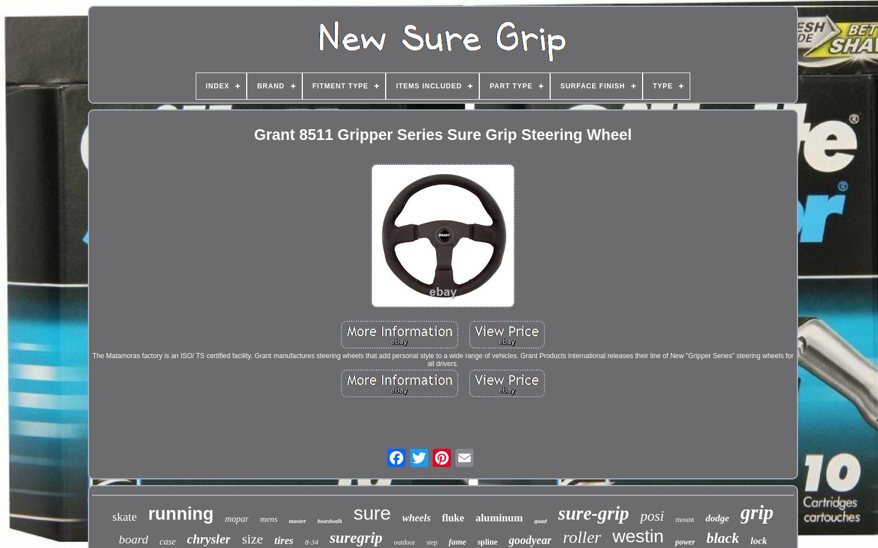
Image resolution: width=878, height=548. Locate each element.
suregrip (356, 537)
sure (372, 513)
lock (758, 541)
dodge (717, 518)
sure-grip (593, 513)
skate (124, 517)
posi (652, 516)
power (685, 542)
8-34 (312, 542)
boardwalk (330, 521)
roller (582, 537)
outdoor (404, 542)
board (134, 539)
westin (638, 536)
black (722, 538)
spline (487, 542)
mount (685, 519)
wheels (416, 518)
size (252, 539)
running (180, 514)
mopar (237, 519)
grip (757, 513)
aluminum (498, 518)
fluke (453, 518)
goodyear (530, 540)
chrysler (209, 539)
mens (268, 519)
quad (540, 520)
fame (457, 541)
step (432, 542)
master (297, 520)
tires (284, 540)
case (167, 541)
